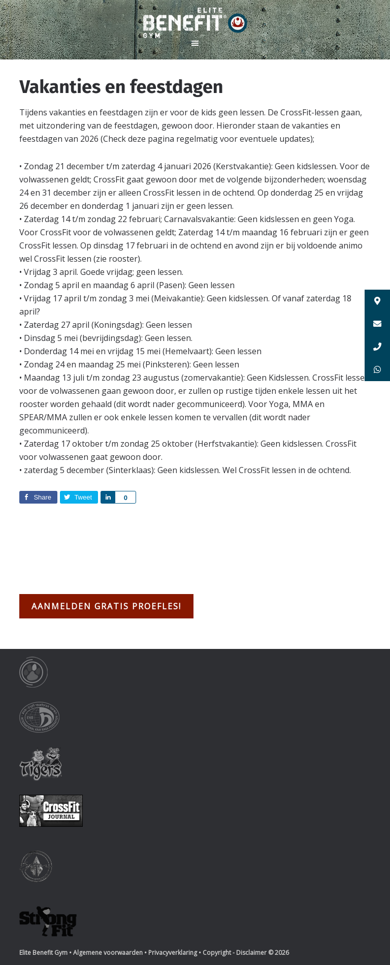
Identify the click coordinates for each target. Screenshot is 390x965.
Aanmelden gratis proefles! (106, 606)
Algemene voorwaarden (108, 952)
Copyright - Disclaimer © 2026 (246, 952)
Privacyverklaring (172, 952)
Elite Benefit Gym (195, 23)
